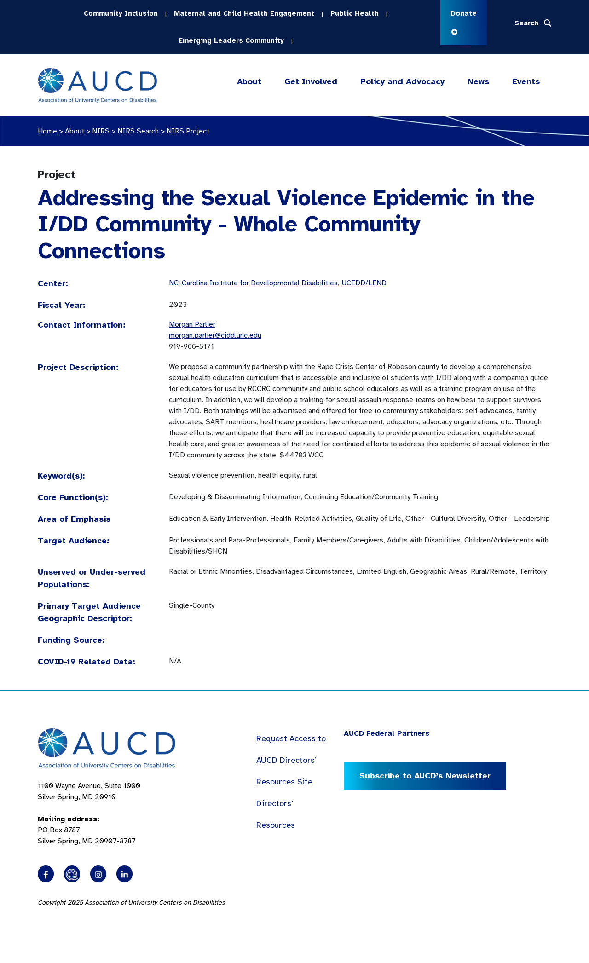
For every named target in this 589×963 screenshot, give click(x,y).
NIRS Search (138, 131)
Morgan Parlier (192, 324)
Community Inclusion (121, 13)
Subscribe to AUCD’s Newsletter (425, 776)
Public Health (354, 13)
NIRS (101, 131)
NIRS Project (188, 131)
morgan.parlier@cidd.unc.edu (215, 335)
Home (47, 131)
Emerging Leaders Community (231, 40)
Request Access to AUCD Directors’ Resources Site (291, 760)
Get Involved (310, 81)
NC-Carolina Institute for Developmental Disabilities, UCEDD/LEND (278, 283)
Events (526, 81)
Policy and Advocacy (402, 81)
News (478, 81)
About (249, 81)
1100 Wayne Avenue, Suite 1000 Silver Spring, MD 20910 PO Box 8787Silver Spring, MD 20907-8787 (89, 813)
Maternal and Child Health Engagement (244, 13)
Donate (463, 22)
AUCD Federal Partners (386, 733)
